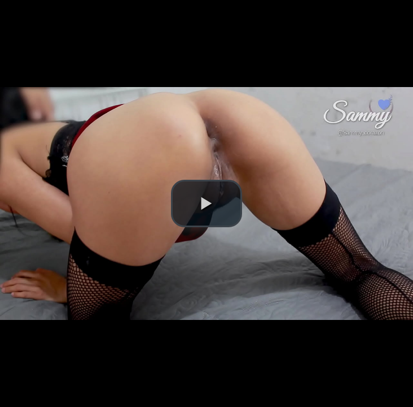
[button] (206, 203)
